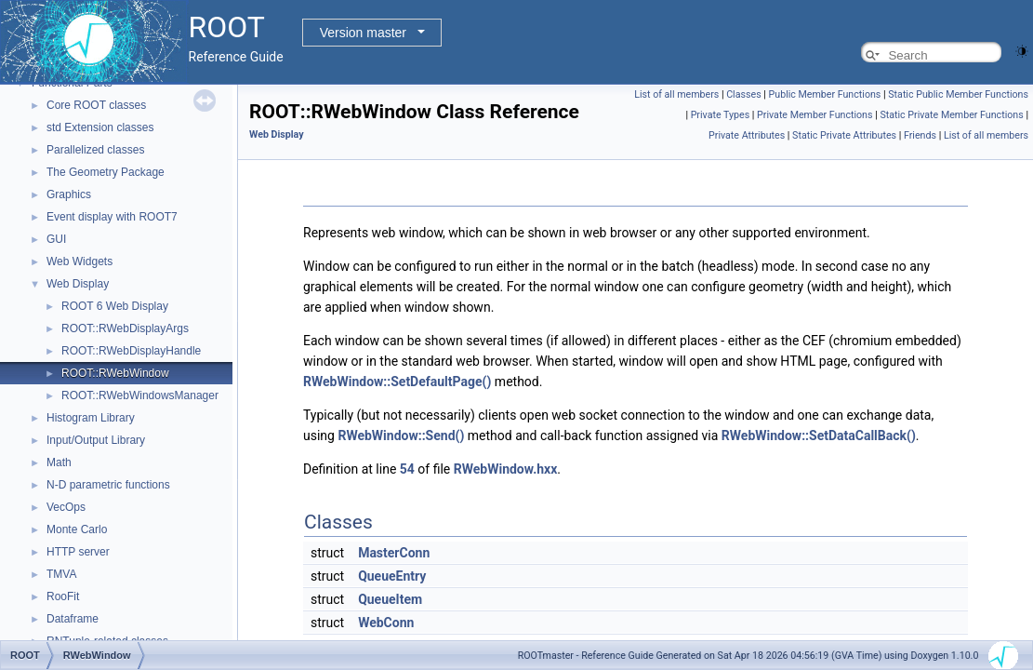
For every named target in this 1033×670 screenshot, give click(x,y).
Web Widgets (79, 261)
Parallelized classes (95, 149)
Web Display (77, 283)
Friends (920, 135)
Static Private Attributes (844, 135)
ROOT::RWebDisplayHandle (131, 350)
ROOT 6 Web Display (114, 306)
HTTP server (78, 551)
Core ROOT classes (96, 105)
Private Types (720, 115)
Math (59, 462)
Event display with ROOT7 (112, 216)
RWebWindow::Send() (401, 435)
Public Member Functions (825, 94)
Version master (363, 32)
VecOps (66, 507)
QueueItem (390, 599)
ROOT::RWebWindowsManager (140, 395)
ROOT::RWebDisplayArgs (125, 328)
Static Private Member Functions (951, 115)
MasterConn (394, 552)
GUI (56, 239)
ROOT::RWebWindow (115, 373)
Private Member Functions (814, 115)
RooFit (62, 596)
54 (407, 469)
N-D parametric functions (108, 484)
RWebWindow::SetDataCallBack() (819, 435)
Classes (743, 94)
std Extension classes (99, 127)
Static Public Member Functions (958, 94)
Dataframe (72, 618)
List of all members (676, 94)
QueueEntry (392, 576)
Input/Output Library (95, 440)
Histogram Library (90, 417)
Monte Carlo (76, 529)
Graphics (68, 194)
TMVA (61, 574)
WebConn (386, 622)
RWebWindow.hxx (506, 469)
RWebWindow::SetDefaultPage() (397, 381)
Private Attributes (747, 135)
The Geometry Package (105, 172)
